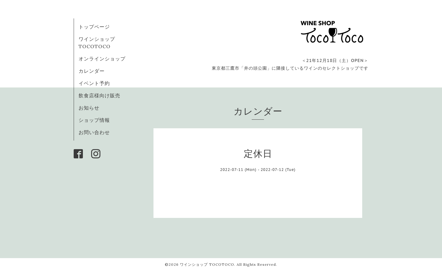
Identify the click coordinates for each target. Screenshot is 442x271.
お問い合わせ (94, 132)
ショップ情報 (94, 120)
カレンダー (92, 71)
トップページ (94, 27)
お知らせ (89, 108)
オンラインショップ (102, 59)
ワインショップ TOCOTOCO (207, 264)
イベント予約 (94, 83)
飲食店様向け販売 (99, 95)
